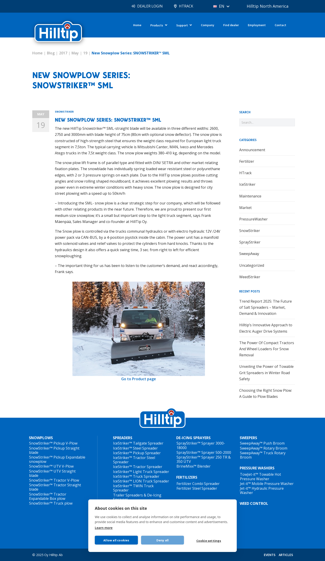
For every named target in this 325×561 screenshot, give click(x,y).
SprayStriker (249, 242)
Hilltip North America (267, 6)
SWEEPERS (248, 438)
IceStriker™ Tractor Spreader (137, 466)
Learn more (104, 528)
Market (245, 207)
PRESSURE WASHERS (257, 468)
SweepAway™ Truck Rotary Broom (263, 455)
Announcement (252, 149)
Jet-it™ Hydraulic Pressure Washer (262, 490)
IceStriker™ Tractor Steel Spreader (134, 459)
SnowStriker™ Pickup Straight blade (54, 450)
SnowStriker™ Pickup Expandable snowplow (57, 459)
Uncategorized (251, 265)
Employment (257, 25)
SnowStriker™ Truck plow (50, 503)
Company (207, 25)
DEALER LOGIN (150, 6)
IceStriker (247, 184)
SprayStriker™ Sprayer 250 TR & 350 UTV (203, 459)
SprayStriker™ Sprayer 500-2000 (203, 452)
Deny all (162, 540)
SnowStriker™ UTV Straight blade (52, 473)
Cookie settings (208, 541)
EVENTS (269, 555)
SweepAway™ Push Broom (262, 443)
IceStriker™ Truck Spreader (136, 476)
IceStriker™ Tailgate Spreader (138, 443)
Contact (280, 25)
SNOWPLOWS (41, 438)
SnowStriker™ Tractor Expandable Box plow (47, 496)
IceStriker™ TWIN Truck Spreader (133, 488)
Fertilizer (246, 161)
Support (182, 25)
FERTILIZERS (186, 477)
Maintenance (250, 196)
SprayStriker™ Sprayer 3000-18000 (200, 445)
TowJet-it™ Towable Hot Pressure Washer (260, 476)
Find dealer (231, 25)
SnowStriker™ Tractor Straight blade (55, 487)
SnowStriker (64, 111)
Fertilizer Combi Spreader (198, 483)
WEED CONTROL (254, 503)
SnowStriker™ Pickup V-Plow (53, 443)
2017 (63, 53)
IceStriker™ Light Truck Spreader (141, 471)
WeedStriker (249, 276)
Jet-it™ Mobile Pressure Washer (267, 483)
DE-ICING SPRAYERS (193, 438)
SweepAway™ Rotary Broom (263, 448)
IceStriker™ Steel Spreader (135, 448)
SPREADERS (122, 438)
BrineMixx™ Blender (193, 466)
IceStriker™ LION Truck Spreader (141, 481)
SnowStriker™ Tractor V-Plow (54, 480)
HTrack (245, 172)
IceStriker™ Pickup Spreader (137, 452)
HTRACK (186, 6)
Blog (51, 53)
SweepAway (249, 253)
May (75, 53)
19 (85, 53)
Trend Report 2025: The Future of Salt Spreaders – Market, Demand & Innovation (265, 307)
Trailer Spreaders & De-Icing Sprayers (137, 497)
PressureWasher (253, 219)
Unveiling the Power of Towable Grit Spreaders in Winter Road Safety (266, 372)
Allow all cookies (116, 540)
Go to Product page (138, 378)
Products (156, 25)
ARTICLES (286, 555)
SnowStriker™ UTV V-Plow (51, 466)
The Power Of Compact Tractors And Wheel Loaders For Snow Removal (266, 348)
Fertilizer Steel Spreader (196, 488)
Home (137, 25)
